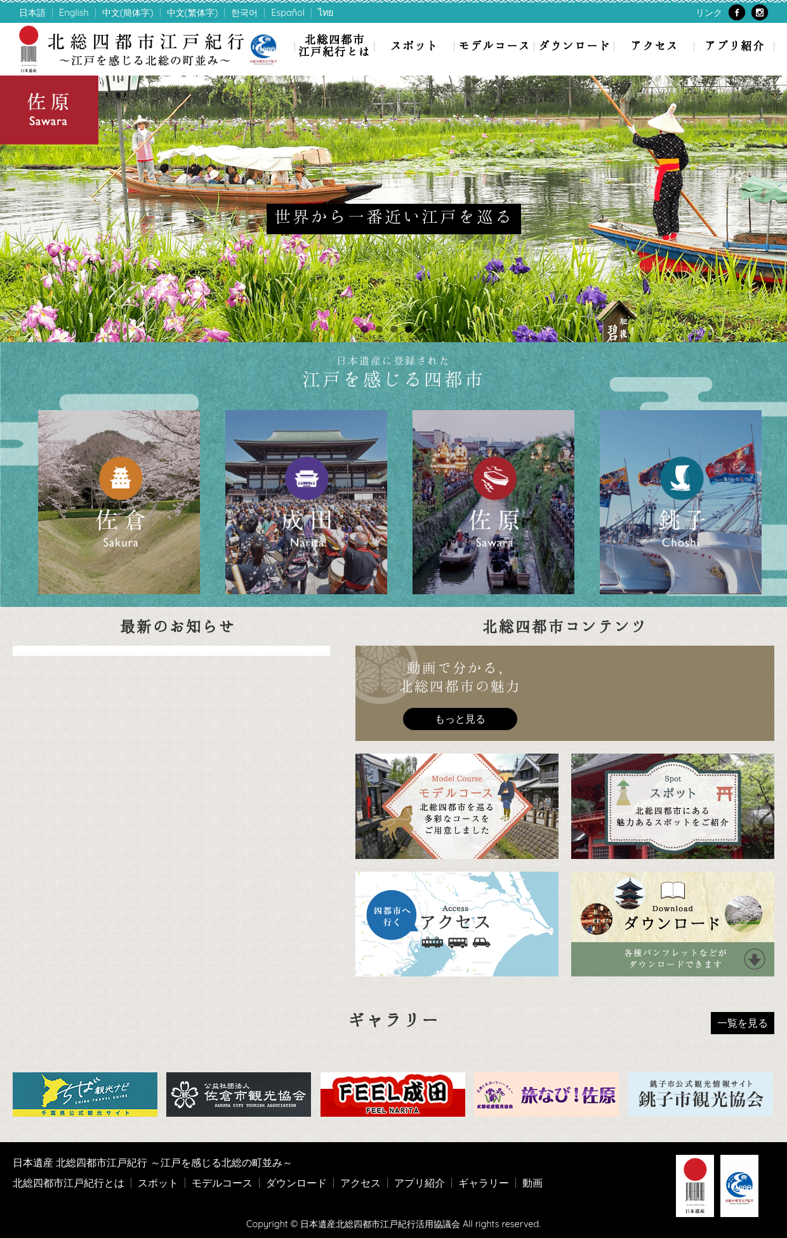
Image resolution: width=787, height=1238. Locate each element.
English (74, 12)
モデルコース (494, 45)
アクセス (654, 45)
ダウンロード (574, 45)
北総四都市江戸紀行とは (334, 45)
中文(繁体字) (192, 12)
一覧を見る (742, 1022)
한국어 (244, 12)
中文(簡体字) (128, 12)
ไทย (325, 12)
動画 (532, 1182)
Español (288, 12)
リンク (709, 12)
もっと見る (460, 718)
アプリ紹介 (734, 45)
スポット (414, 45)
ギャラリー (483, 1182)
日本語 (32, 12)
